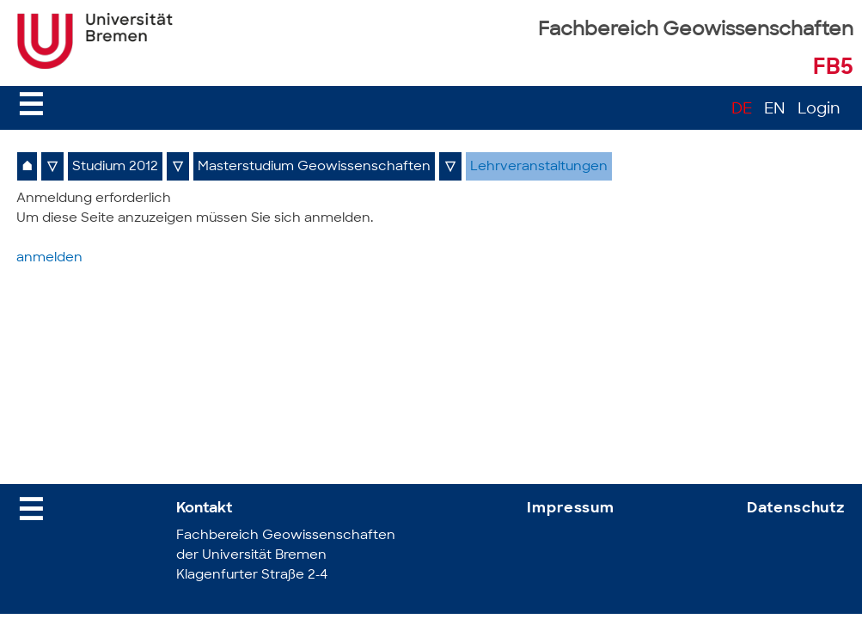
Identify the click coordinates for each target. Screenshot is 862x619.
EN (775, 109)
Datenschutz (796, 508)
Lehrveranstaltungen (539, 167)
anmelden (49, 258)
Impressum (570, 508)
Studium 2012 (115, 167)
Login (819, 109)
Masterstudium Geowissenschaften (314, 167)
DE (741, 109)
